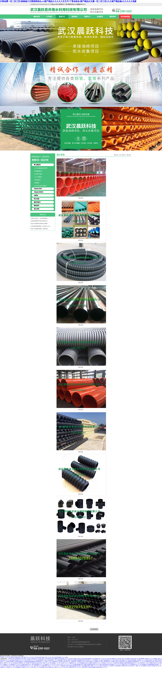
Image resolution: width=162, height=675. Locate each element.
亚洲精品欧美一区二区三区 (139, 661)
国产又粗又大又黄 (11, 665)
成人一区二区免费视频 (79, 663)
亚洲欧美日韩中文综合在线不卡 (128, 665)
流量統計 (81, 646)
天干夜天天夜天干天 (28, 660)
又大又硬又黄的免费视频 (131, 660)
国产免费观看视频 (150, 664)
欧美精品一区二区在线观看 (92, 660)
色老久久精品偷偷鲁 (49, 660)
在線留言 (100, 16)
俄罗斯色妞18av (39, 661)
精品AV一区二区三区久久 (54, 665)
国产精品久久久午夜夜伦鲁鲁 (41, 665)
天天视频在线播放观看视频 (29, 661)
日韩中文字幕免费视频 (139, 658)
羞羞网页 (130, 661)
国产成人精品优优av (49, 667)
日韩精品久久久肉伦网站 (108, 665)
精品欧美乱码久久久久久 (102, 667)
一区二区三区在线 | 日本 (61, 663)
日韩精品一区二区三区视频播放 (13, 667)
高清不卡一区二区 (8, 663)
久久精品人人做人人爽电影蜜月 (50, 661)
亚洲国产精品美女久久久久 (95, 663)
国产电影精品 (61, 658)
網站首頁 (37, 16)
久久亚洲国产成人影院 (98, 661)
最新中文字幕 (11, 658)
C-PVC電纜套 (38, 177)
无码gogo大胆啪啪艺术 (32, 658)
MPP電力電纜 (38, 174)
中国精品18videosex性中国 (83, 661)
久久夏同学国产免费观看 (118, 663)
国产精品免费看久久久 (37, 664)
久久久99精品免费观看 (75, 664)
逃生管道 (36, 209)
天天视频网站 (71, 663)
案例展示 (75, 16)
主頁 (120, 155)
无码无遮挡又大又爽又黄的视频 (88, 667)
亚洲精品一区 (140, 660)
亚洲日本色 (61, 661)
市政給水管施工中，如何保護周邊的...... (40, 218)
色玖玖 (86, 663)
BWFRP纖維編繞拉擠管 (40, 168)
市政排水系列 (38, 188)
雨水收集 (36, 198)
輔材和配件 (37, 202)
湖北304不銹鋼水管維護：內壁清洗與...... (40, 228)
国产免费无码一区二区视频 (23, 663)
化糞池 (36, 195)
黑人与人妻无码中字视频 (71, 658)
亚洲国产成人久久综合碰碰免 (128, 664)
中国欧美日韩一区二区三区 (74, 667)
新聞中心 (87, 16)
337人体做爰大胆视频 (9, 661)
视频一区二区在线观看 (141, 665)
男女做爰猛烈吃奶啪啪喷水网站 (78, 660)
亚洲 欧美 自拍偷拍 (151, 665)
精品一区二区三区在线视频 (49, 663)
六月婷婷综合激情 (148, 660)
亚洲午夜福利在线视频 (71, 665)
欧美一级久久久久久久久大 (64, 664)
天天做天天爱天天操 (122, 661)
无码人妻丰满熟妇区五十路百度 (114, 658)
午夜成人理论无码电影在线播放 (84, 658)
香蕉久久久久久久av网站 (96, 665)
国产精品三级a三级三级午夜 (36, 663)
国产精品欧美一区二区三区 (115, 664)
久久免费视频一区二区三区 (15, 664)
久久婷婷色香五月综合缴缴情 (51, 658)
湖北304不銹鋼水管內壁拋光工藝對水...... (40, 223)
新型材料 (36, 205)
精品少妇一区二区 (29, 665)
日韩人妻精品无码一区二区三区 (99, 658)
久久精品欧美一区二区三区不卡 (50, 664)
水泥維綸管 (37, 180)
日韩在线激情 (117, 665)
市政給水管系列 (38, 192)
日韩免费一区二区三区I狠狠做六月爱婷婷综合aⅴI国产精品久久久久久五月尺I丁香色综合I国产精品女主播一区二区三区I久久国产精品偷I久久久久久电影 (68, 1)
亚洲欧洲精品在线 (91, 664)
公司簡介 (49, 16)
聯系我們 (113, 16)
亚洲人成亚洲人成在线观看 (118, 660)
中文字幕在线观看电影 (38, 660)
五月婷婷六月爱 (114, 661)
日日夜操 (15, 663)
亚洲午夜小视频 (66, 660)
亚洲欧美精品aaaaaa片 (26, 664)
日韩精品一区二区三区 (107, 663)
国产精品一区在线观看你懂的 (83, 665)
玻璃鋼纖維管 (38, 171)
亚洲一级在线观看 (126, 658)
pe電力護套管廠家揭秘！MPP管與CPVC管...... (41, 226)
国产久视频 (84, 664)
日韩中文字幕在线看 (20, 665)
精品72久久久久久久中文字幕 (61, 667)
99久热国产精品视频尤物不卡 (105, 660)
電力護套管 (37, 164)
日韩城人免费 (41, 658)
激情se (90, 661)
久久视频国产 (5, 664)
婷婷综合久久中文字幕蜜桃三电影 (152, 658)
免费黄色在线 (149, 661)
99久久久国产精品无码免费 (102, 664)
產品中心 (62, 16)
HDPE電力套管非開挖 (40, 185)
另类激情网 (63, 665)
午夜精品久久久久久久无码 (27, 667)
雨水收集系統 (125, 16)
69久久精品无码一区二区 (143, 663)
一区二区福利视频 (58, 660)
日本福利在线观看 (18, 661)
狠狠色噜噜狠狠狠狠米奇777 (130, 663)
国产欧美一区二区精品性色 (70, 661)
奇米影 (132, 658)
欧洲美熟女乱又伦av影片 (20, 658)
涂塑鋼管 (36, 183)
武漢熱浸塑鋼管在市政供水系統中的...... (40, 221)
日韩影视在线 (107, 661)
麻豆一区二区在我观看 (39, 667)
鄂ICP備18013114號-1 (73, 646)
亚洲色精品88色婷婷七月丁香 (16, 660)
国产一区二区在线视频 (140, 664)
